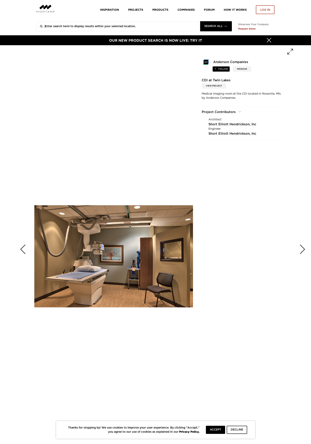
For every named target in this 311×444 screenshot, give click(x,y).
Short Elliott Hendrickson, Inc (232, 124)
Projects (135, 9)
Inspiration (109, 9)
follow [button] (223, 69)
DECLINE (237, 429)
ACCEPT (215, 429)
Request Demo (247, 28)
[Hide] (269, 40)
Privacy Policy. (189, 431)
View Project (214, 86)
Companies (186, 9)
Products (160, 9)
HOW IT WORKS (235, 9)
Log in (265, 10)
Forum (209, 9)
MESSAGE (242, 69)
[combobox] (216, 26)
